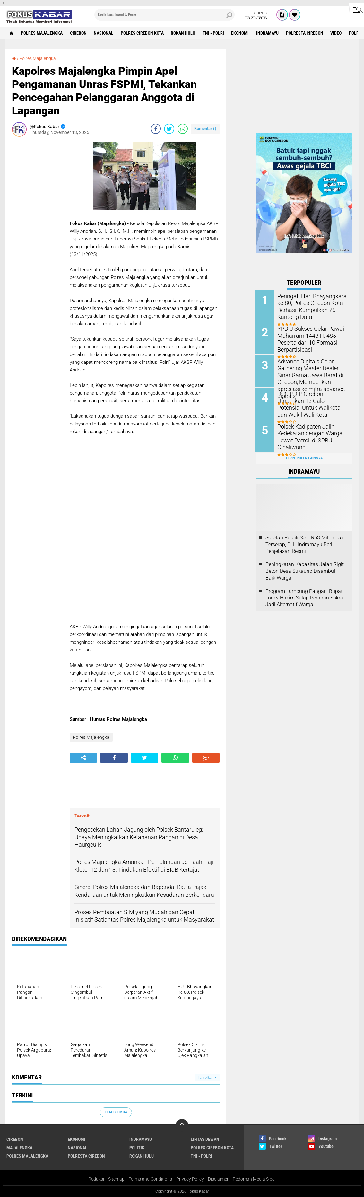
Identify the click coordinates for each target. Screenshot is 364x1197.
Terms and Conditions (150, 1179)
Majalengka (19, 1147)
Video (337, 33)
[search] (164, 15)
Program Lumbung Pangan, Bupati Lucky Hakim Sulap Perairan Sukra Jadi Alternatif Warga (304, 597)
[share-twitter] (169, 129)
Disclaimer (218, 1179)
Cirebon (78, 33)
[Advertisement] (37, 238)
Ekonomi (241, 33)
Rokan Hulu (184, 33)
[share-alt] (83, 758)
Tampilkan (207, 1077)
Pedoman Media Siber (254, 1179)
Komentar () (205, 128)
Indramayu (268, 33)
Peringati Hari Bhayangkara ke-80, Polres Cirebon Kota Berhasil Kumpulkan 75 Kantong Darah (309, 306)
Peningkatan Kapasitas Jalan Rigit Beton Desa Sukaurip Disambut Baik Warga (304, 570)
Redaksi (96, 1179)
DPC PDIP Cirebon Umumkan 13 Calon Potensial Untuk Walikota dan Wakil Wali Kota (311, 400)
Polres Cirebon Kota (142, 33)
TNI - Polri (214, 33)
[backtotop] (182, 1125)
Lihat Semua (116, 1112)
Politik (136, 1147)
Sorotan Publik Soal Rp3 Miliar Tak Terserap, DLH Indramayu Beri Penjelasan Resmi (304, 543)
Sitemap (116, 1179)
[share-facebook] (156, 129)
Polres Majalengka (42, 33)
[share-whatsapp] (183, 129)
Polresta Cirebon (306, 33)
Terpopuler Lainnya (304, 457)
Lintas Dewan (205, 1139)
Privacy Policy (190, 1179)
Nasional (104, 33)
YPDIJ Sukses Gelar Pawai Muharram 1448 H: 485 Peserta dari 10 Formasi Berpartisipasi (308, 339)
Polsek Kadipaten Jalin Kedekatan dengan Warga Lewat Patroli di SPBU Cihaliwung (307, 436)
